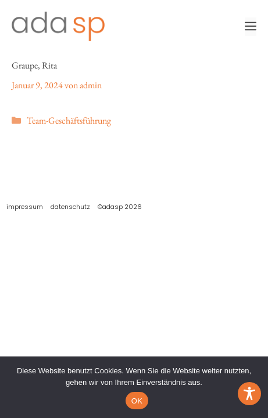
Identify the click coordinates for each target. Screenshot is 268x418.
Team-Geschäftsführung (69, 120)
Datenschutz (70, 206)
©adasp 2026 (120, 206)
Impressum (24, 206)
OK (136, 401)
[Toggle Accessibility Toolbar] (249, 393)
